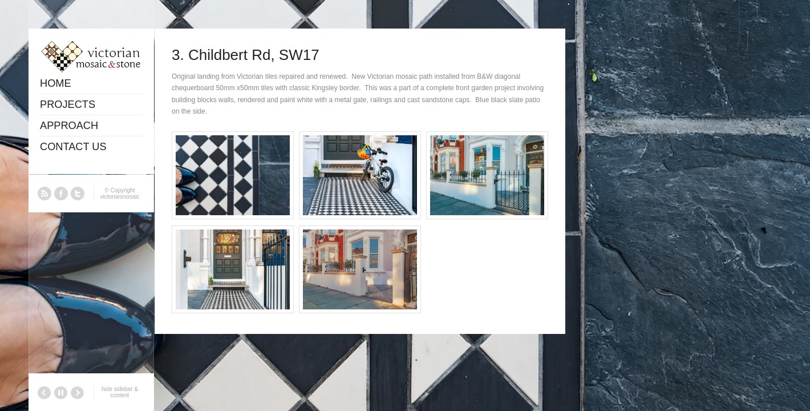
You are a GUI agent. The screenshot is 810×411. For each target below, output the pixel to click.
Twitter (77, 193)
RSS (44, 193)
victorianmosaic (120, 197)
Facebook (61, 193)
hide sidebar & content (120, 392)
